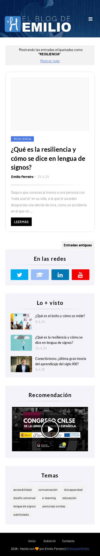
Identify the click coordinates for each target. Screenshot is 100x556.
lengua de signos (24, 506)
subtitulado (21, 514)
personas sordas (53, 506)
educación (69, 498)
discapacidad (73, 489)
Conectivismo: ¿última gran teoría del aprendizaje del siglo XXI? (60, 361)
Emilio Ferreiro (22, 176)
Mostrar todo (50, 61)
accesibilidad (22, 489)
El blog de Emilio (78, 548)
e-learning (49, 498)
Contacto (68, 541)
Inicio (32, 541)
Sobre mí (49, 541)
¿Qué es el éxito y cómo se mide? (60, 316)
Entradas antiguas (78, 245)
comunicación (47, 489)
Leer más (21, 222)
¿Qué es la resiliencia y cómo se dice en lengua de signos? (48, 158)
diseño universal (24, 498)
